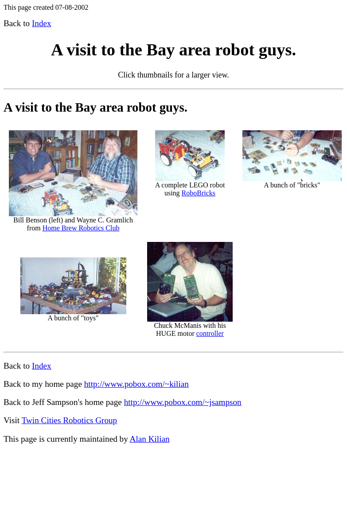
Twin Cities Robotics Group (69, 420)
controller (210, 333)
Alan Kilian (150, 439)
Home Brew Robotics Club (81, 228)
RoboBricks (198, 193)
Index (41, 23)
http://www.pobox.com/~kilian (136, 384)
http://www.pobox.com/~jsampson (183, 402)
